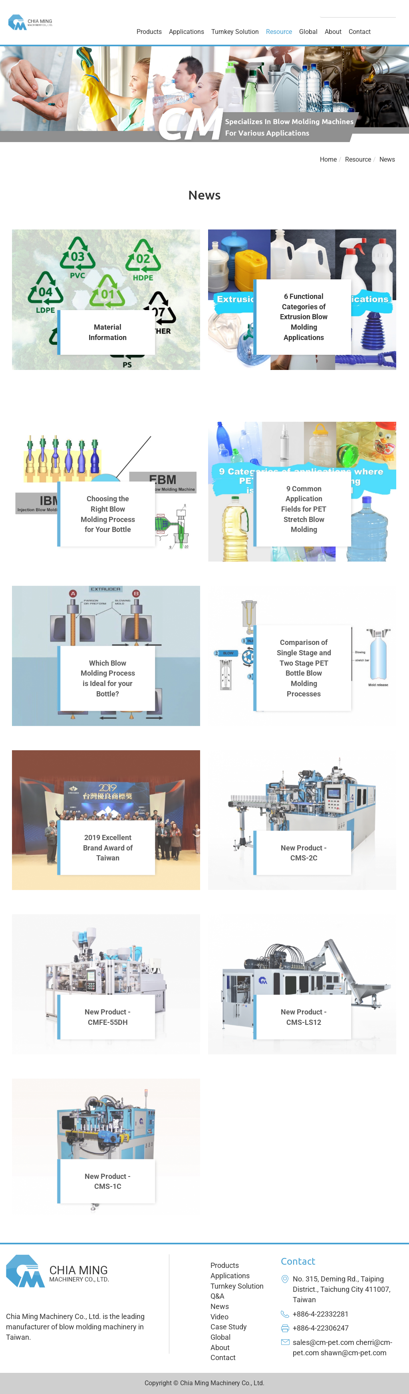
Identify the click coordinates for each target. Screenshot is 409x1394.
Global (308, 32)
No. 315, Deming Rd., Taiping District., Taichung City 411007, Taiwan (342, 1289)
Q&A (217, 1296)
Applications (186, 32)
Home (328, 159)
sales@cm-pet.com (323, 1342)
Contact (360, 32)
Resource (279, 32)
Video (219, 1317)
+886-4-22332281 (321, 1314)
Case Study (228, 1327)
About (333, 32)
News (387, 159)
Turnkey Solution (235, 32)
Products (149, 32)
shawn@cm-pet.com (354, 1353)
